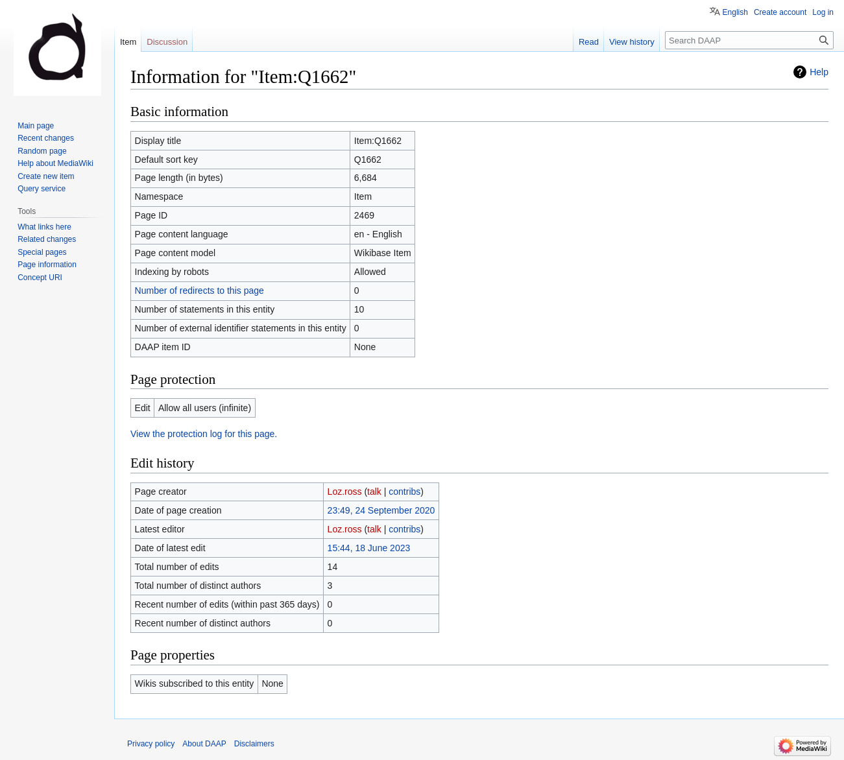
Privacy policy (151, 743)
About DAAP (204, 743)
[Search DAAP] (749, 40)
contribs (404, 491)
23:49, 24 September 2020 (381, 510)
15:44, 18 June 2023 (369, 548)
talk (374, 491)
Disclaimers (254, 743)
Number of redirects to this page (199, 290)
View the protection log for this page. (203, 434)
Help (819, 72)
